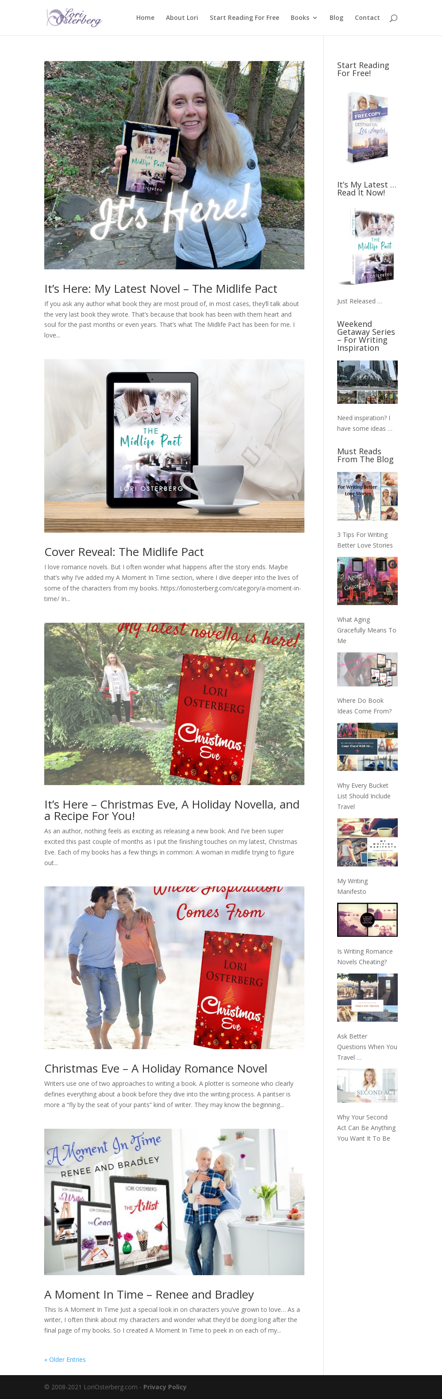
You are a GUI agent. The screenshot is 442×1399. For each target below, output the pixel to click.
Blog (336, 18)
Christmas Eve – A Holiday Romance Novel (155, 1068)
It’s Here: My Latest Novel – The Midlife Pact (160, 288)
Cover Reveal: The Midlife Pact (124, 552)
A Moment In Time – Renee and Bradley (149, 1294)
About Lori (182, 18)
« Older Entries (65, 1359)
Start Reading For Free (244, 18)
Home (145, 18)
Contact (367, 18)
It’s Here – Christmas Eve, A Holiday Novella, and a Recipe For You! (172, 810)
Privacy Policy (165, 1387)
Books (300, 18)
